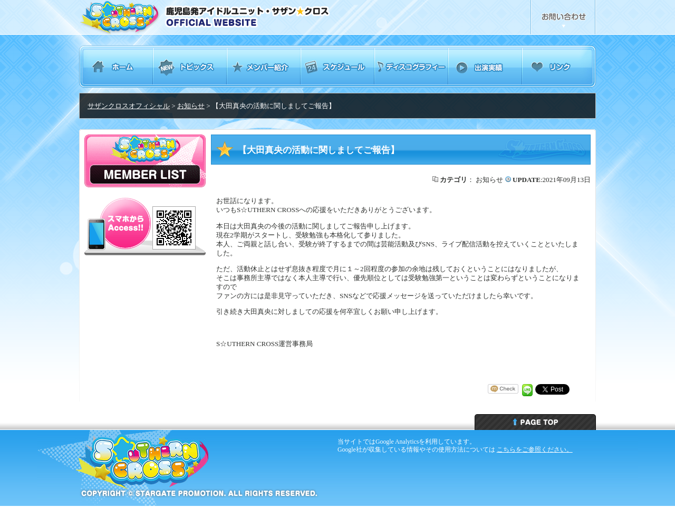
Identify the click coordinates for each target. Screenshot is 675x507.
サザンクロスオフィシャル (129, 106)
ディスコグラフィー (411, 66)
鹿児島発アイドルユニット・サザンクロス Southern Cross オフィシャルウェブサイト (233, 17)
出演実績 (485, 66)
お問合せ (563, 17)
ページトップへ (535, 422)
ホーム (116, 66)
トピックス (190, 66)
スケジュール (337, 66)
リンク (559, 66)
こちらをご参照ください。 (535, 449)
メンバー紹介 (264, 66)
